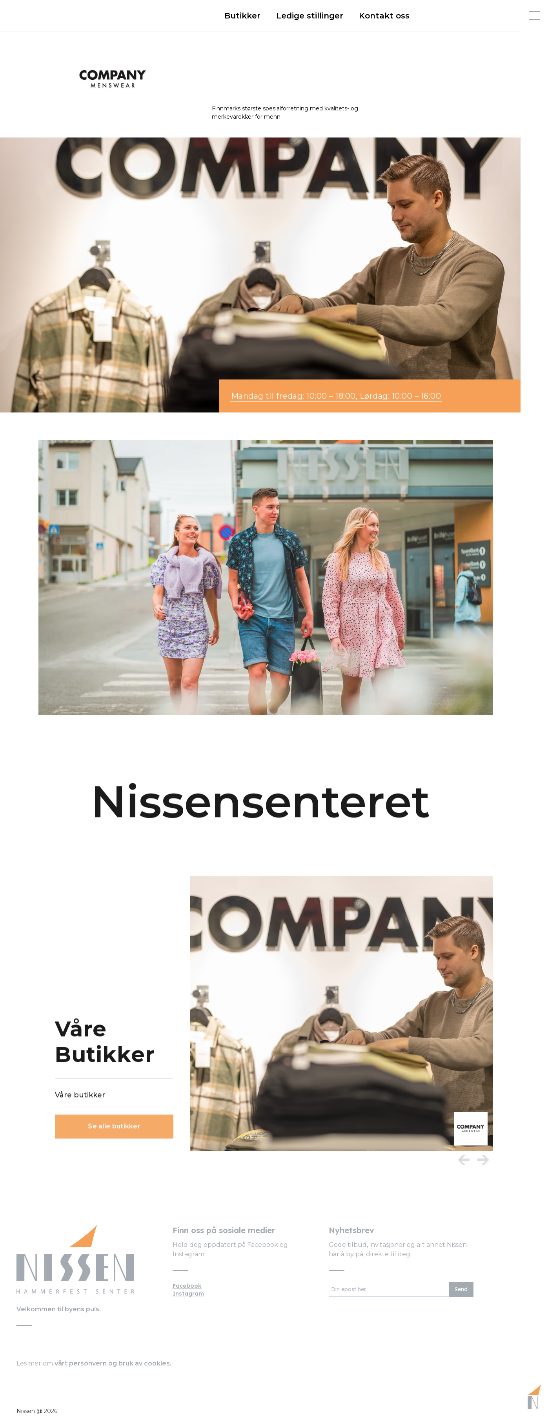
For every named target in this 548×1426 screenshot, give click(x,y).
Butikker (242, 15)
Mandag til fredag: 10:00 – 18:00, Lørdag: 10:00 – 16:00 (336, 396)
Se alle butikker (114, 1131)
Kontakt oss (384, 15)
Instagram (188, 1293)
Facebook (187, 1285)
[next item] (483, 1160)
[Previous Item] (463, 1160)
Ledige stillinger (309, 15)
